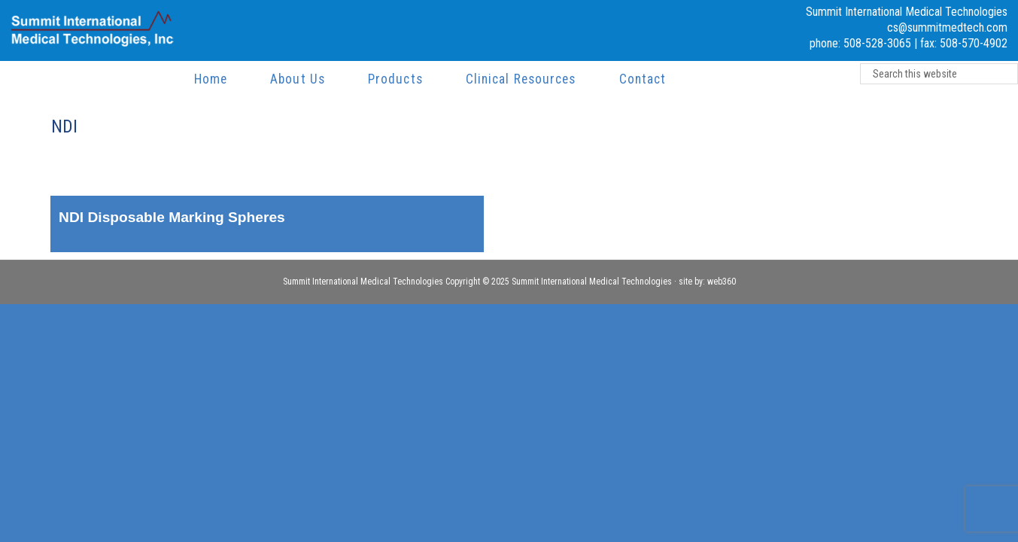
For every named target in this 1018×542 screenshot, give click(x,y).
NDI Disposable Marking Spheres (172, 217)
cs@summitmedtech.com (947, 27)
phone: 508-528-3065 (860, 43)
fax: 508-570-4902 (963, 43)
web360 (721, 281)
